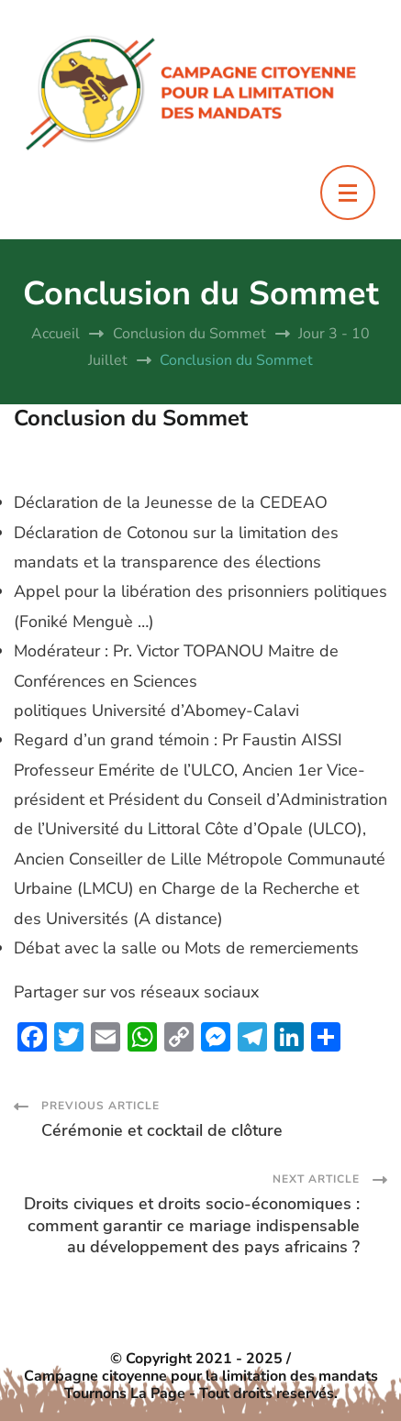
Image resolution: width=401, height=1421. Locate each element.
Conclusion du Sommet (131, 418)
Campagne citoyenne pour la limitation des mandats (201, 1376)
